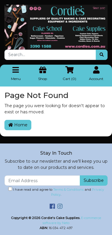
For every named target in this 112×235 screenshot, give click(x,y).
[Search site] (102, 55)
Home (17, 125)
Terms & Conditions (68, 189)
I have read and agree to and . (56, 192)
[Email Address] (42, 180)
